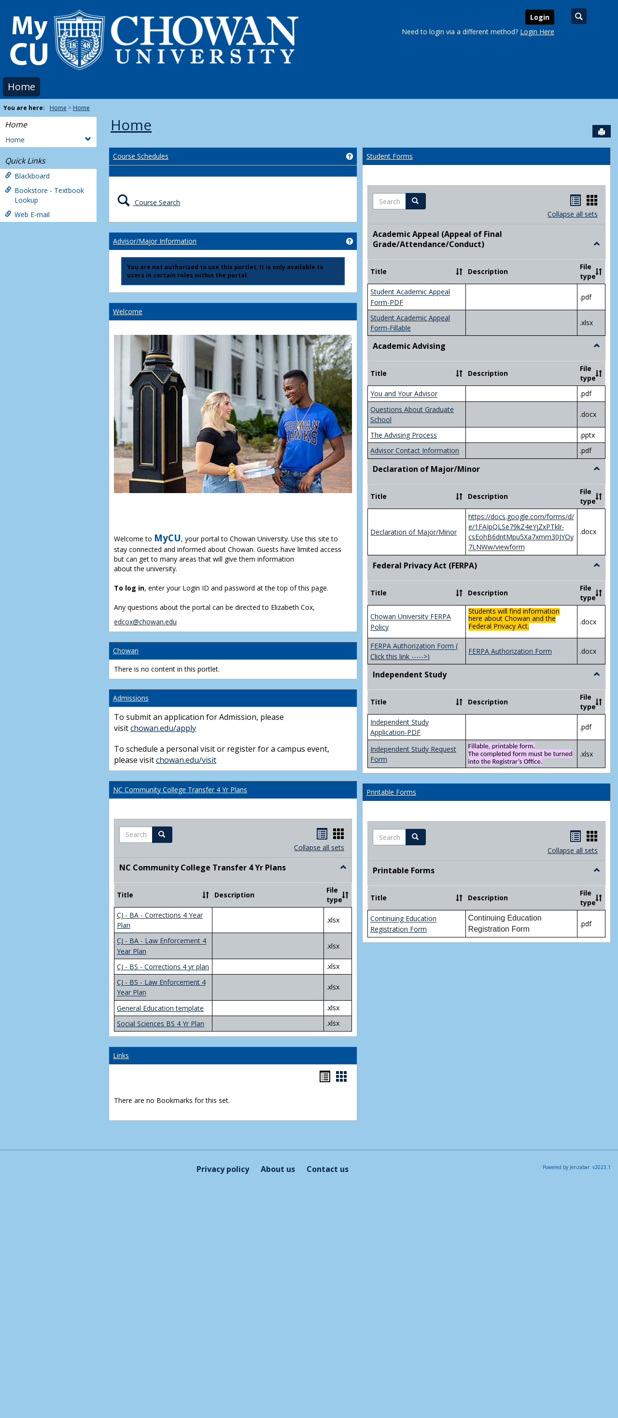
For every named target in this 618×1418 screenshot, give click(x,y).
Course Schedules (141, 156)
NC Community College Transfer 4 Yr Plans (180, 789)
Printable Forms (391, 383)
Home (21, 86)
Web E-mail (27, 214)
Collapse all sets (319, 847)
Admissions (131, 697)
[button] (162, 834)
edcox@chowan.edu (145, 621)
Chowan (126, 650)
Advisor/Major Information (155, 241)
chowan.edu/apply (163, 728)
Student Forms (389, 156)
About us (278, 1020)
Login (539, 17)
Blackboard (27, 175)
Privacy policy (223, 1020)
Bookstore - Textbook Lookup (44, 195)
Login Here (537, 31)
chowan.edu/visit (186, 760)
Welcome (127, 311)
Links (121, 906)
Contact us (328, 1020)
